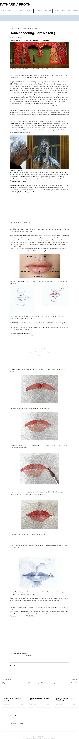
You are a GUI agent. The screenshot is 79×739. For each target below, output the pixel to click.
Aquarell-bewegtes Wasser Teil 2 (39, 699)
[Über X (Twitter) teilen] (14, 665)
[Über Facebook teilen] (10, 665)
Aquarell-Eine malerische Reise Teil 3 (65, 699)
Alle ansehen (74, 679)
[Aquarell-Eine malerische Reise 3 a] (13, 688)
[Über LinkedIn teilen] (18, 665)
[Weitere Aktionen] (68, 29)
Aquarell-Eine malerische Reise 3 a (12, 699)
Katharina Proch (42, 736)
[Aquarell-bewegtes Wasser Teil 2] (39, 688)
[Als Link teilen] (22, 665)
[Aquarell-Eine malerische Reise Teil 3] (65, 688)
